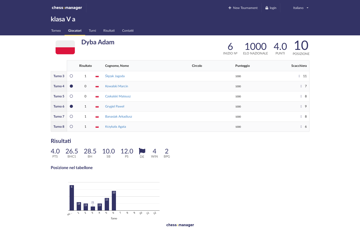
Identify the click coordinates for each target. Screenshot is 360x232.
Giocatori (75, 30)
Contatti (128, 30)
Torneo (56, 30)
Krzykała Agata (115, 126)
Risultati (109, 30)
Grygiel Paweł (114, 106)
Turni (92, 30)
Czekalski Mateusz (118, 96)
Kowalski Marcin (116, 86)
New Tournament (243, 8)
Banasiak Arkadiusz (118, 116)
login (271, 8)
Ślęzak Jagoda (115, 76)
